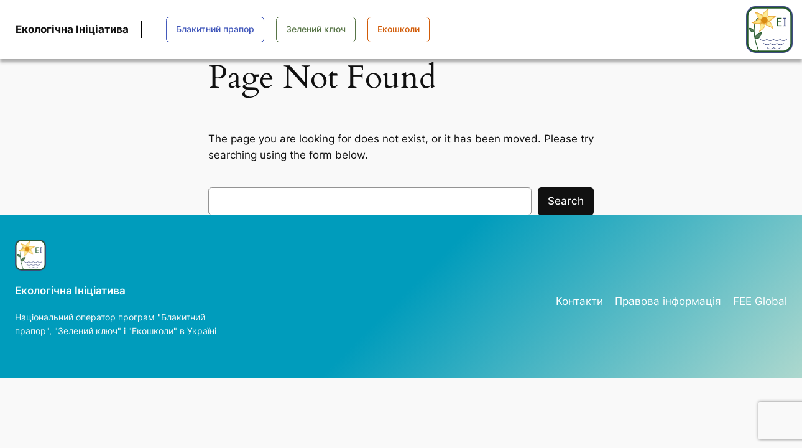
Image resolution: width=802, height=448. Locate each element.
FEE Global (760, 301)
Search (566, 201)
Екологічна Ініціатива (72, 29)
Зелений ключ (316, 29)
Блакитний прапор (215, 29)
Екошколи (398, 29)
